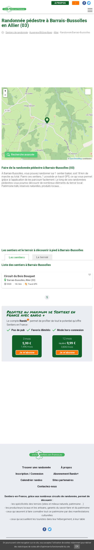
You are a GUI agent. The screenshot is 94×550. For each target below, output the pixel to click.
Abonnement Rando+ (66, 473)
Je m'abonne (27, 352)
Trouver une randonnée (36, 467)
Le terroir (42, 257)
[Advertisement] (47, 61)
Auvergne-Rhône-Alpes (40, 32)
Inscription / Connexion (29, 473)
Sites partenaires (62, 480)
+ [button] (5, 91)
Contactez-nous (47, 486)
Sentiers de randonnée (17, 32)
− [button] (5, 95)
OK (77, 546)
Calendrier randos (31, 480)
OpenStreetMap (76, 159)
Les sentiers (17, 257)
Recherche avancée (22, 154)
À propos (60, 3)
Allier (56, 32)
